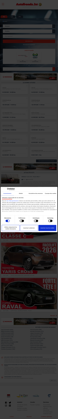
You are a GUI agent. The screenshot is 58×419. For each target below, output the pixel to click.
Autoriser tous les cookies (47, 228)
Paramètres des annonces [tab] (36, 193)
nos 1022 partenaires (12, 200)
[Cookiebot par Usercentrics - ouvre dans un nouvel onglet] (8, 189)
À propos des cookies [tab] (50, 193)
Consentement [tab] (7, 193)
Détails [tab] (21, 193)
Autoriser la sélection (29, 228)
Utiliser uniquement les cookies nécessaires (10, 228)
